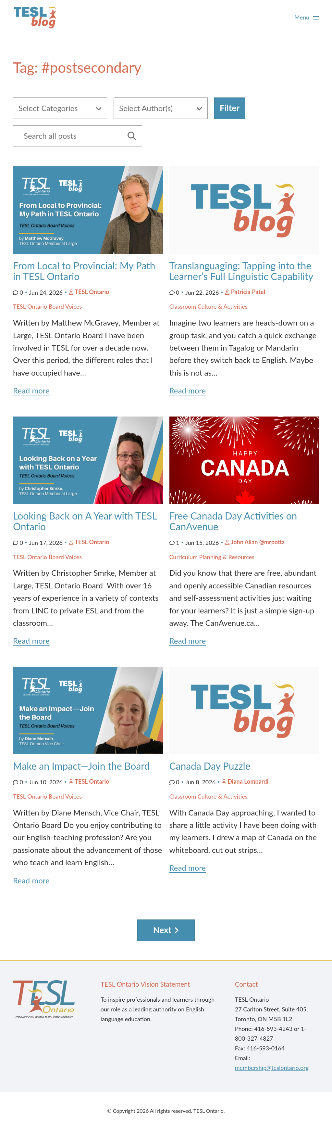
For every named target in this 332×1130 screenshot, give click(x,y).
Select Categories (48, 108)
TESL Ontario (92, 291)
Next (162, 930)
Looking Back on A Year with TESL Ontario (85, 521)
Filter (230, 108)
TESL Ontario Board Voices (47, 306)
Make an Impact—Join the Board (82, 766)
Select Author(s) (146, 108)
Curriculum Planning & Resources (212, 556)
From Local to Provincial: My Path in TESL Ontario (84, 271)
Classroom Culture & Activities (208, 306)
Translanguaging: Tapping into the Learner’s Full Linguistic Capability (243, 271)
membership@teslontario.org (272, 1067)
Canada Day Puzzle (211, 766)
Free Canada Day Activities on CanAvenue (233, 521)
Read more (31, 390)
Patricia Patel (248, 291)
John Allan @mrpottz (258, 542)
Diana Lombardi (247, 781)
